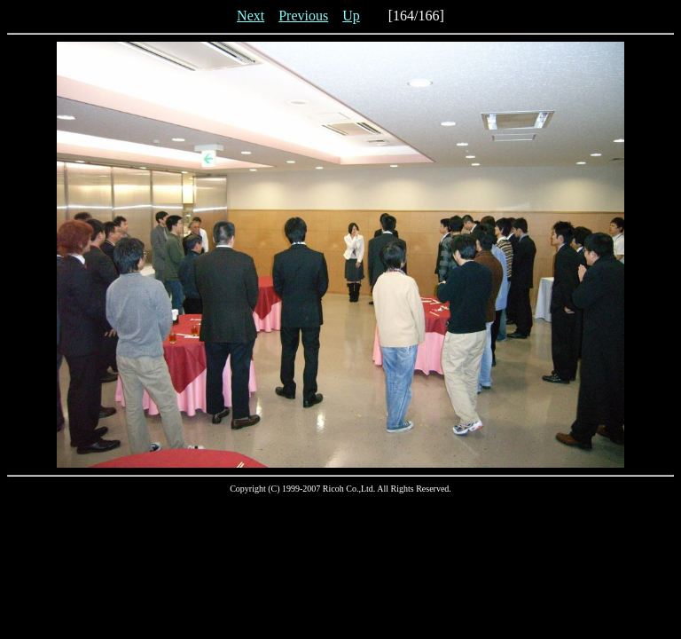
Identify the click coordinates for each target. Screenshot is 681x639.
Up (351, 15)
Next (250, 15)
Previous (303, 15)
